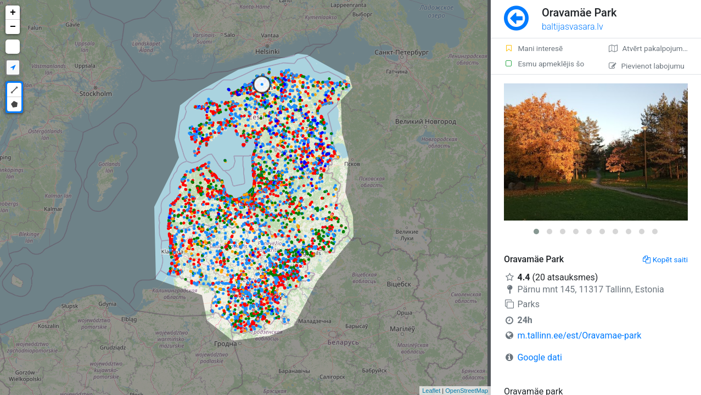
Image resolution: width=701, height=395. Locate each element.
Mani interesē (533, 48)
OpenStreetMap (466, 390)
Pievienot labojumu (646, 65)
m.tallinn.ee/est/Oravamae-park (579, 335)
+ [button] (13, 12)
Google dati (539, 357)
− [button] (13, 26)
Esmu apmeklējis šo (544, 63)
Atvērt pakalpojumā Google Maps (655, 48)
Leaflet (431, 390)
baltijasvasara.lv (572, 26)
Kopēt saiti (665, 259)
